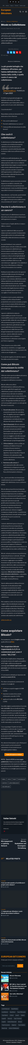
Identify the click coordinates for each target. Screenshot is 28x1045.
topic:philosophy (6, 786)
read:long (4, 1028)
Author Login (22, 5)
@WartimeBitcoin (6, 620)
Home (3, 21)
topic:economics (6, 1025)
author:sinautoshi (12, 1021)
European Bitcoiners (13, 956)
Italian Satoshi (9, 28)
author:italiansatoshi (14, 783)
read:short (4, 783)
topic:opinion (21, 1025)
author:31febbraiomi (14, 1028)
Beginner (14, 1025)
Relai (12, 642)
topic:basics (5, 1015)
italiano (4, 779)
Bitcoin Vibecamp (15, 975)
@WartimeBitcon (9, 91)
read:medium (14, 1008)
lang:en (4, 1021)
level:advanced (21, 779)
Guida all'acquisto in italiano (14, 754)
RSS (3, 5)
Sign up (12, 5)
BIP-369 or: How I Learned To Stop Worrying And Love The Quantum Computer (18, 986)
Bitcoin (20, 1021)
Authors (7, 5)
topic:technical (17, 1018)
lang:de (4, 1018)
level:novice (5, 1012)
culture (9, 779)
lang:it (14, 779)
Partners (16, 5)
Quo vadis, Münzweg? (16, 994)
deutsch (10, 1018)
